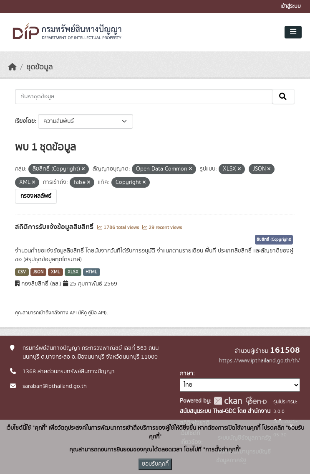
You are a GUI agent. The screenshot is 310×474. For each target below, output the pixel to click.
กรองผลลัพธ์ (35, 196)
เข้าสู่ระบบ (290, 6)
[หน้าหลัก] (12, 67)
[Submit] (283, 96)
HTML (91, 272)
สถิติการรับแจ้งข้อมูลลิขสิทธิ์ (55, 227)
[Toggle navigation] (293, 32)
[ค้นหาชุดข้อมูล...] (143, 96)
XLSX (73, 272)
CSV (22, 272)
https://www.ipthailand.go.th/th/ (259, 361)
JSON (38, 272)
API (73, 312)
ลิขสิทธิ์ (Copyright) (274, 239)
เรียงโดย (25, 121)
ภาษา (186, 374)
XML (55, 272)
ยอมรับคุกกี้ (155, 464)
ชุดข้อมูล (39, 67)
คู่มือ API (96, 312)
